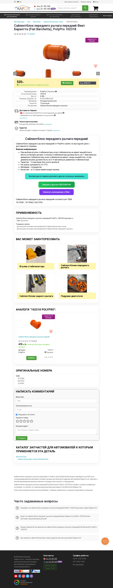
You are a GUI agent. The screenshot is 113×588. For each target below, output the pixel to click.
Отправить (21, 438)
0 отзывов (31, 33)
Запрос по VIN (50, 568)
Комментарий (22, 426)
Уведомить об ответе (25, 414)
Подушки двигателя (72, 295)
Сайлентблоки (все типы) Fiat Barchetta (33, 459)
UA (19, 2)
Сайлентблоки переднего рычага (75, 266)
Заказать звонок (50, 565)
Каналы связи (85, 2)
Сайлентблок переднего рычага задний (33, 336)
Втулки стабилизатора (32, 266)
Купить (67, 83)
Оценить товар (22, 417)
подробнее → (24, 117)
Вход (95, 2)
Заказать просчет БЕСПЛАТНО (56, 184)
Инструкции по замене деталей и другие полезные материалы (56, 176)
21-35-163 (42, 6)
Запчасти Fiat (21, 456)
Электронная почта (24, 405)
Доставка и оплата (70, 2)
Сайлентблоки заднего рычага (36, 295)
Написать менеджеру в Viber (56, 191)
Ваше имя (20, 396)
